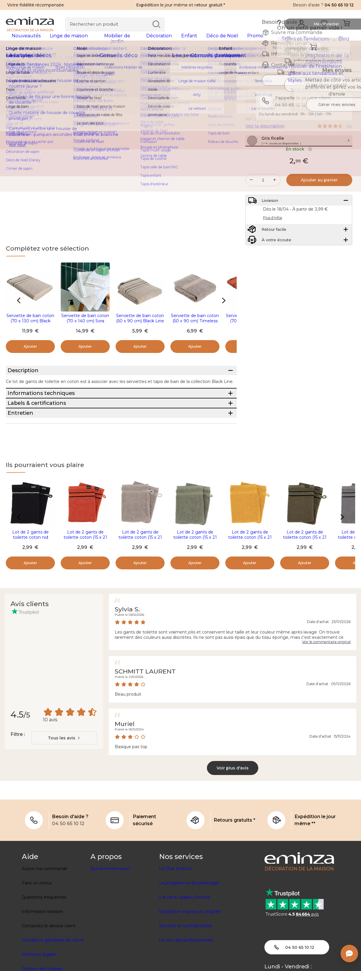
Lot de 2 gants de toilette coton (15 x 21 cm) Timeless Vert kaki (195, 584)
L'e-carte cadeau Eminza (184, 944)
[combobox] (64, 785)
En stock (299, 165)
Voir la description (265, 129)
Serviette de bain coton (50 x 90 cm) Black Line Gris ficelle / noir (140, 325)
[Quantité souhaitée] (263, 196)
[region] (180, 61)
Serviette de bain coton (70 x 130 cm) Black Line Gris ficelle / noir (30, 325)
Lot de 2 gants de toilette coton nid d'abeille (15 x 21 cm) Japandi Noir (30, 587)
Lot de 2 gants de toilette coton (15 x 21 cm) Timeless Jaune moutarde (250, 587)
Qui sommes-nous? (110, 915)
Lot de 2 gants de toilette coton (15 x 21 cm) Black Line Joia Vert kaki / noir (304, 587)
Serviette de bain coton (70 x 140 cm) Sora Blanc (85, 325)
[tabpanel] (138, 41)
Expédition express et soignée (190, 958)
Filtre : (18, 781)
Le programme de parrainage (189, 930)
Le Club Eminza (175, 915)
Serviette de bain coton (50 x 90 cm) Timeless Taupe (195, 325)
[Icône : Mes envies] (349, 96)
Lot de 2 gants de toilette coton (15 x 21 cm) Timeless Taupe (140, 584)
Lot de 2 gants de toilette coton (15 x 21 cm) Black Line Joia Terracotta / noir (85, 587)
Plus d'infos (272, 239)
